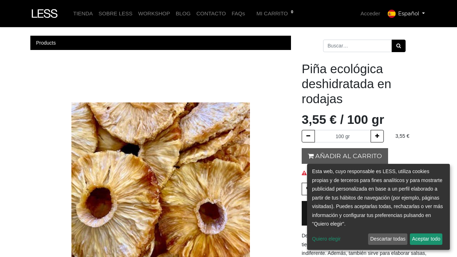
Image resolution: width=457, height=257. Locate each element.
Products (46, 43)
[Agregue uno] (377, 136)
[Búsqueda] (399, 46)
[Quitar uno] (308, 136)
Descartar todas (388, 239)
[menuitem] (83, 14)
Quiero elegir (326, 239)
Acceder (370, 13)
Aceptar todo (426, 239)
